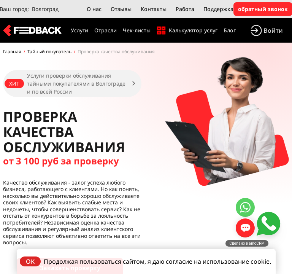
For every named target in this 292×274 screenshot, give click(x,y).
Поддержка (218, 9)
